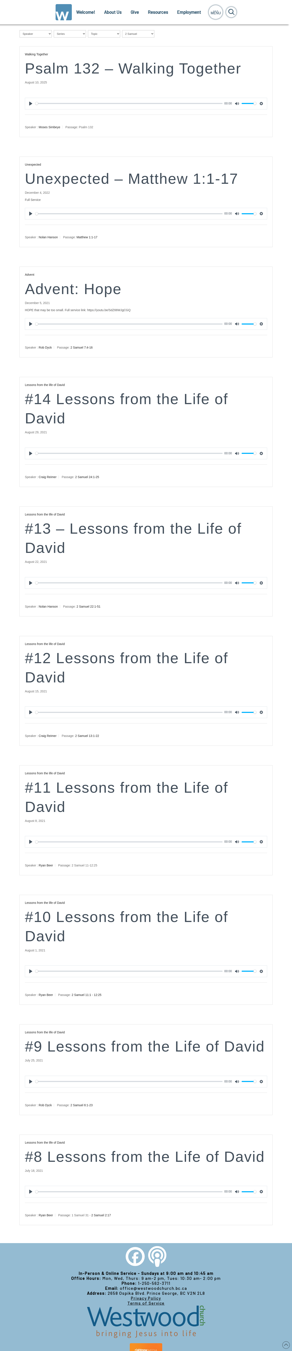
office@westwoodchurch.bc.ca (153, 1288)
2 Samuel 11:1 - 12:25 (86, 995)
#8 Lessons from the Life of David (145, 1156)
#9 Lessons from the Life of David (145, 1046)
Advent (29, 274)
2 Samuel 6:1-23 (82, 1105)
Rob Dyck (45, 347)
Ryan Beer (46, 865)
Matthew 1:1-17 (87, 237)
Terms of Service (146, 1303)
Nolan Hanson (48, 237)
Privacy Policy (146, 1298)
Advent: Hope (73, 289)
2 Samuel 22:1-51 (89, 606)
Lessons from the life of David (45, 385)
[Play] (30, 103)
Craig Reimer (47, 477)
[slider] (129, 103)
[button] (216, 12)
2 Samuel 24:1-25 (87, 477)
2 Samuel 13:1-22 (87, 736)
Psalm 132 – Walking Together (133, 68)
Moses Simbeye (49, 127)
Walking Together (36, 54)
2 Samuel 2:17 (101, 1215)
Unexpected (33, 164)
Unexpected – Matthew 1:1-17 (131, 178)
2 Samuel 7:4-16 (82, 347)
